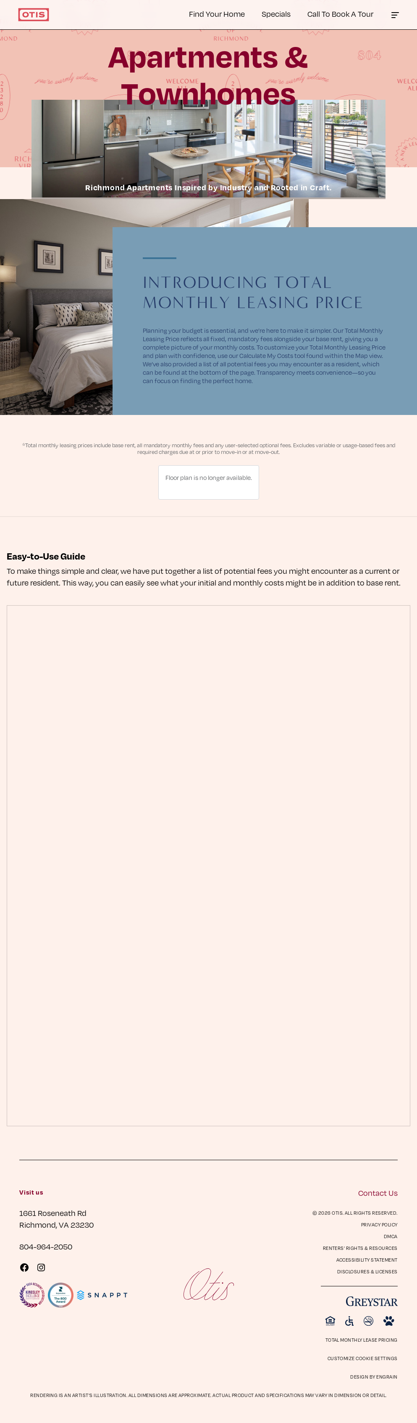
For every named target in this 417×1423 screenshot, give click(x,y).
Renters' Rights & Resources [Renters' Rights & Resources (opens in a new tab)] (360, 1248)
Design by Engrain (373, 1377)
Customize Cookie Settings (363, 1358)
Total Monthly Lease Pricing (361, 1340)
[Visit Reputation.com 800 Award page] (60, 1295)
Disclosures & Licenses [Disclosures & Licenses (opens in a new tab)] (367, 1271)
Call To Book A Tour (340, 13)
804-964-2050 (45, 1246)
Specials (276, 13)
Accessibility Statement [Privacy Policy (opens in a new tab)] (367, 1260)
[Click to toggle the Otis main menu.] (395, 15)
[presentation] (208, 866)
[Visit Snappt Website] (102, 1295)
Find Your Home (217, 13)
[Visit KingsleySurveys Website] (32, 1295)
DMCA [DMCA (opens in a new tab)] (391, 1236)
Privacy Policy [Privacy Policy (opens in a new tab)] (379, 1224)
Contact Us (378, 1192)
